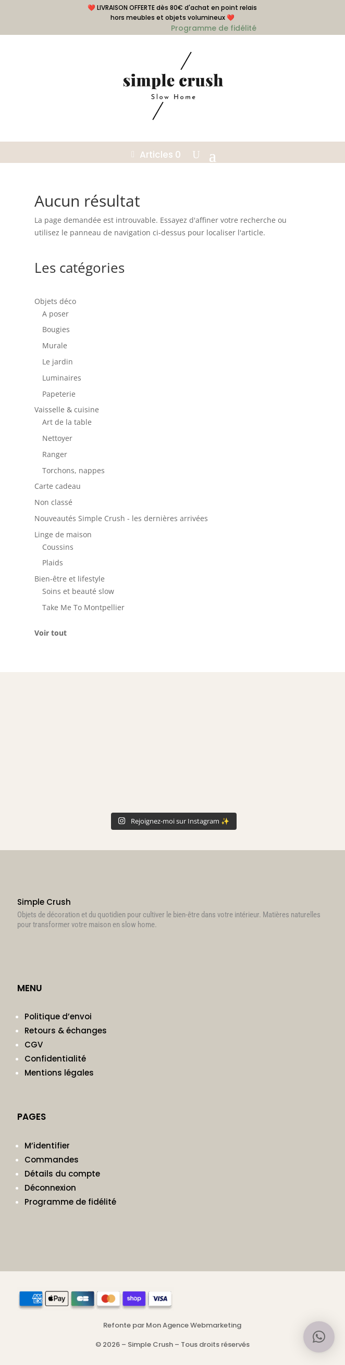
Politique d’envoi (58, 1016)
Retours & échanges (65, 1030)
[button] (319, 1337)
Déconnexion (50, 1187)
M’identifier (47, 1145)
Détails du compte (62, 1173)
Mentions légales (59, 1072)
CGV (33, 1044)
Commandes (51, 1159)
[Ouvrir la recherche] (196, 154)
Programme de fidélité (70, 1201)
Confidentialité (55, 1058)
